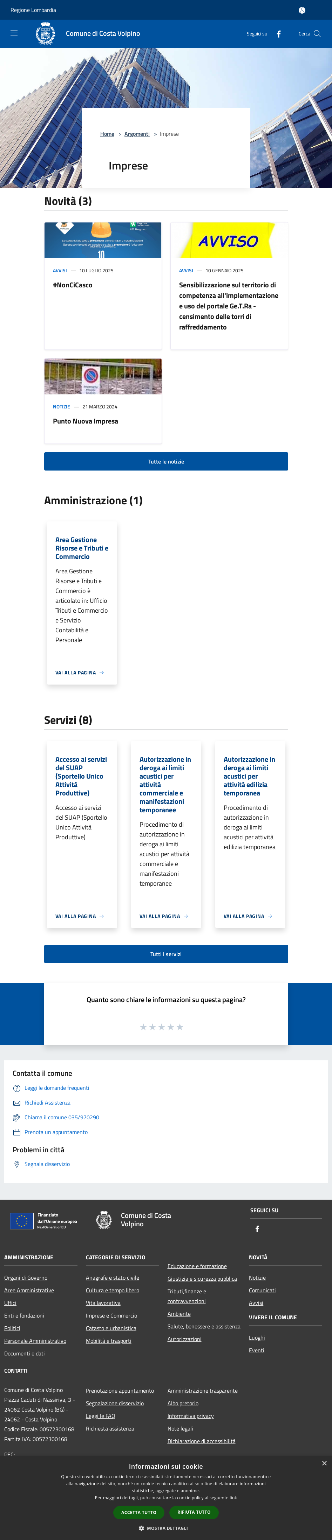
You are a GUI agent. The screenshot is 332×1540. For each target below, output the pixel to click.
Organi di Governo (25, 1277)
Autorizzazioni (185, 1339)
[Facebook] (276, 33)
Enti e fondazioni (24, 1315)
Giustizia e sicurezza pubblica (202, 1278)
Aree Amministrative (29, 1290)
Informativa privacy (191, 1416)
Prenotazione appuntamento (120, 1390)
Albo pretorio (183, 1403)
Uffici (10, 1303)
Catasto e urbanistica (111, 1328)
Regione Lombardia (33, 10)
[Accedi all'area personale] (302, 10)
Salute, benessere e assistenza (204, 1326)
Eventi (256, 1350)
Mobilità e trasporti (108, 1340)
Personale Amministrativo (35, 1340)
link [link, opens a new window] (233, 1498)
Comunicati (262, 1290)
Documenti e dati (24, 1353)
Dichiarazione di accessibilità (202, 1441)
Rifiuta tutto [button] (194, 1512)
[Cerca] (317, 33)
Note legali (180, 1428)
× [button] (324, 1463)
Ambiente (179, 1313)
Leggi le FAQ (100, 1416)
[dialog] (166, 1498)
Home (107, 133)
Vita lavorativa (103, 1303)
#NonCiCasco (73, 284)
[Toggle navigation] (14, 33)
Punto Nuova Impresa (85, 420)
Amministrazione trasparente (203, 1390)
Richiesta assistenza (110, 1428)
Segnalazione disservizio (115, 1403)
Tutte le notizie (166, 461)
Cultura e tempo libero (112, 1290)
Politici (12, 1328)
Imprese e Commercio (111, 1315)
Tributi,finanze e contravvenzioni (187, 1296)
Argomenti (137, 133)
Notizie (61, 406)
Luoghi (257, 1337)
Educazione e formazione (197, 1266)
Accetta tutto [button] (138, 1512)
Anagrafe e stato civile (112, 1277)
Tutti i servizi (166, 954)
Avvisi (60, 270)
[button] (166, 1528)
